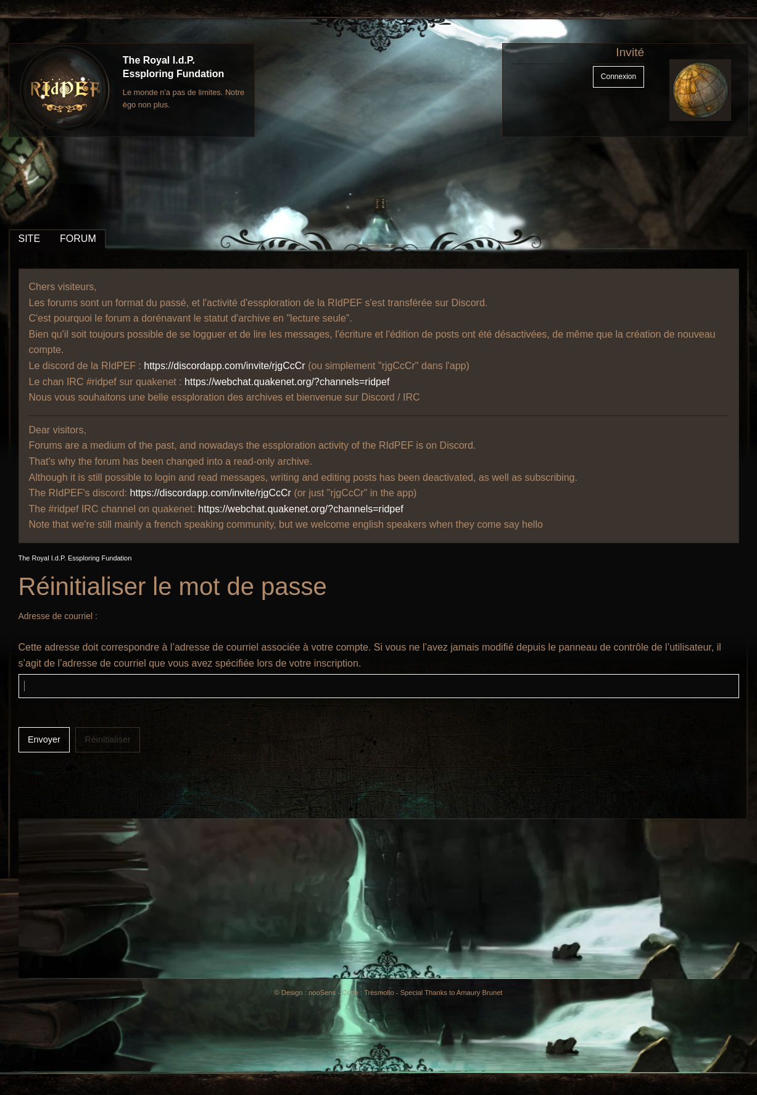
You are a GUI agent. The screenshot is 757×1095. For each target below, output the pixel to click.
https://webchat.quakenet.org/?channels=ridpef (286, 382)
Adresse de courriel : (58, 616)
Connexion (618, 76)
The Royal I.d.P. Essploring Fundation (75, 558)
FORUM (78, 238)
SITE (30, 238)
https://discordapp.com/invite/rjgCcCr (224, 365)
